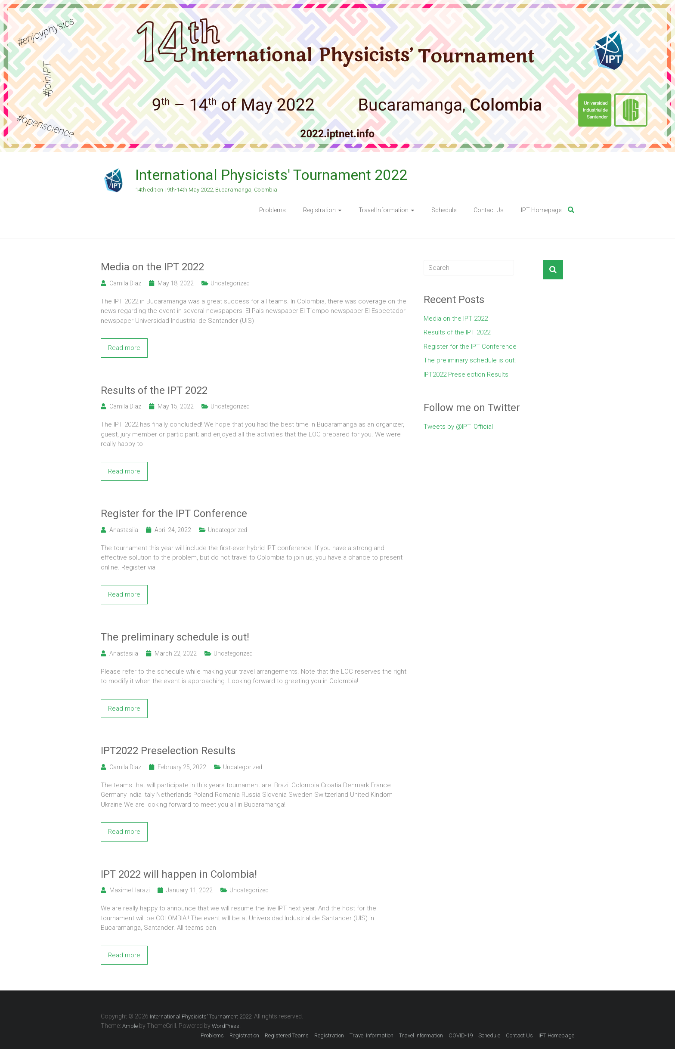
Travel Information (384, 210)
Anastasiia (123, 529)
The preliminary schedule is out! (175, 637)
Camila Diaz (125, 283)
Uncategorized (230, 283)
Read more (124, 348)
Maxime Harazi (129, 890)
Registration (319, 210)
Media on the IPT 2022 (152, 267)
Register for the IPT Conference (174, 513)
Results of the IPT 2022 (154, 390)
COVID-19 (461, 1035)
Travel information (421, 1035)
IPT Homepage (541, 210)
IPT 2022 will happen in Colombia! (179, 874)
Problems (272, 210)
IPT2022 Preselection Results (168, 751)
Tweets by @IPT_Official (458, 426)
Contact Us (489, 210)
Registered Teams (287, 1035)
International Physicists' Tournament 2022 (271, 174)
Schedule (443, 210)
